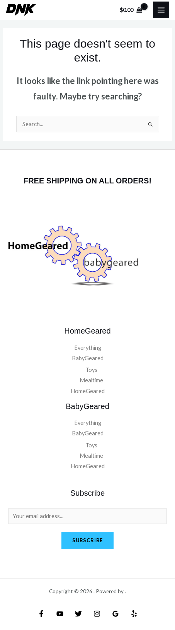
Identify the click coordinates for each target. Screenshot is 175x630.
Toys (91, 369)
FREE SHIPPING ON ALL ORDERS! (87, 180)
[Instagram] (96, 613)
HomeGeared (88, 391)
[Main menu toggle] (161, 10)
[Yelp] (134, 613)
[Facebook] (41, 613)
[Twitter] (78, 613)
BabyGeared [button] (88, 358)
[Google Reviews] (115, 613)
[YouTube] (59, 613)
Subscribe (87, 540)
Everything (87, 347)
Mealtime (91, 380)
